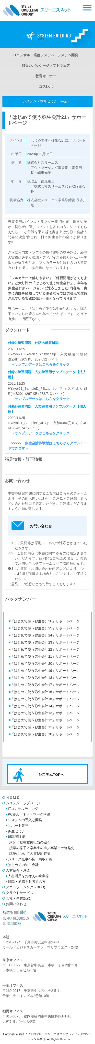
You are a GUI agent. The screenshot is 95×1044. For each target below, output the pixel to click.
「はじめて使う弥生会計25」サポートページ (44, 628)
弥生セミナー (18, 831)
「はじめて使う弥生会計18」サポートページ (44, 678)
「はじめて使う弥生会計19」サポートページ (44, 671)
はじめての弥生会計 (23, 865)
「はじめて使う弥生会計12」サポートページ (44, 720)
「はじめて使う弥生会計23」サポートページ (44, 642)
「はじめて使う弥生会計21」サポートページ (44, 656)
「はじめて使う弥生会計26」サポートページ (44, 621)
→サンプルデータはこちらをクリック (39, 364)
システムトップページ (23, 803)
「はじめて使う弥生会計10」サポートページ (44, 734)
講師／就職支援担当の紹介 (29, 842)
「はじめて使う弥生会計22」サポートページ (44, 649)
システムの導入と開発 (25, 820)
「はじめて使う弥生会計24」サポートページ (44, 635)
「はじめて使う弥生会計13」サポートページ (44, 713)
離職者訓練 (16, 837)
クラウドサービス (19, 893)
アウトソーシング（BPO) (25, 887)
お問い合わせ (16, 904)
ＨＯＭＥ (13, 797)
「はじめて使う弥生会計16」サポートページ (44, 692)
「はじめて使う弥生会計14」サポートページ (44, 706)
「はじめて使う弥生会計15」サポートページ (44, 699)
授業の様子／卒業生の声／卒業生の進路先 (41, 848)
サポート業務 (18, 825)
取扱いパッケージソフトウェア (46, 65)
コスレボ (46, 86)
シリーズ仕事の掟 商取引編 (30, 859)
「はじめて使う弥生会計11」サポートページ (44, 727)
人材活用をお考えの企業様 (28, 876)
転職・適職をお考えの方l (27, 881)
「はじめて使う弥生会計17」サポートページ (44, 685)
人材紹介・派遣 (18, 870)
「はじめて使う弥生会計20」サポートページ (44, 663)
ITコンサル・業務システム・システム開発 (45, 55)
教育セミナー (46, 76)
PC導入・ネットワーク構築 (29, 814)
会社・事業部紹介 (19, 898)
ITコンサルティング (23, 809)
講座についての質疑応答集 (29, 853)
